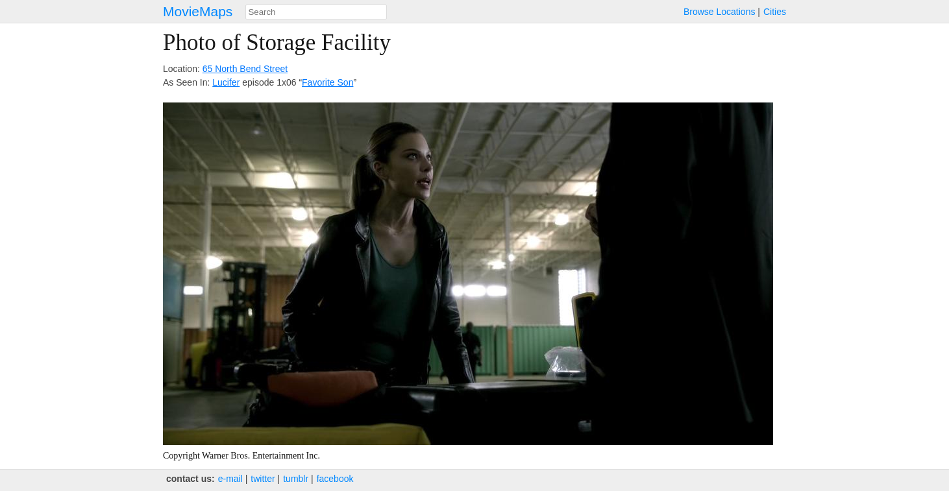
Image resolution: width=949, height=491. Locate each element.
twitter (263, 478)
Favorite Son (327, 82)
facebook (335, 478)
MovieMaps (197, 11)
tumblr (295, 478)
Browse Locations (720, 11)
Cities (774, 11)
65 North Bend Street (245, 69)
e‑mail (230, 478)
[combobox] (316, 12)
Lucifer (226, 82)
